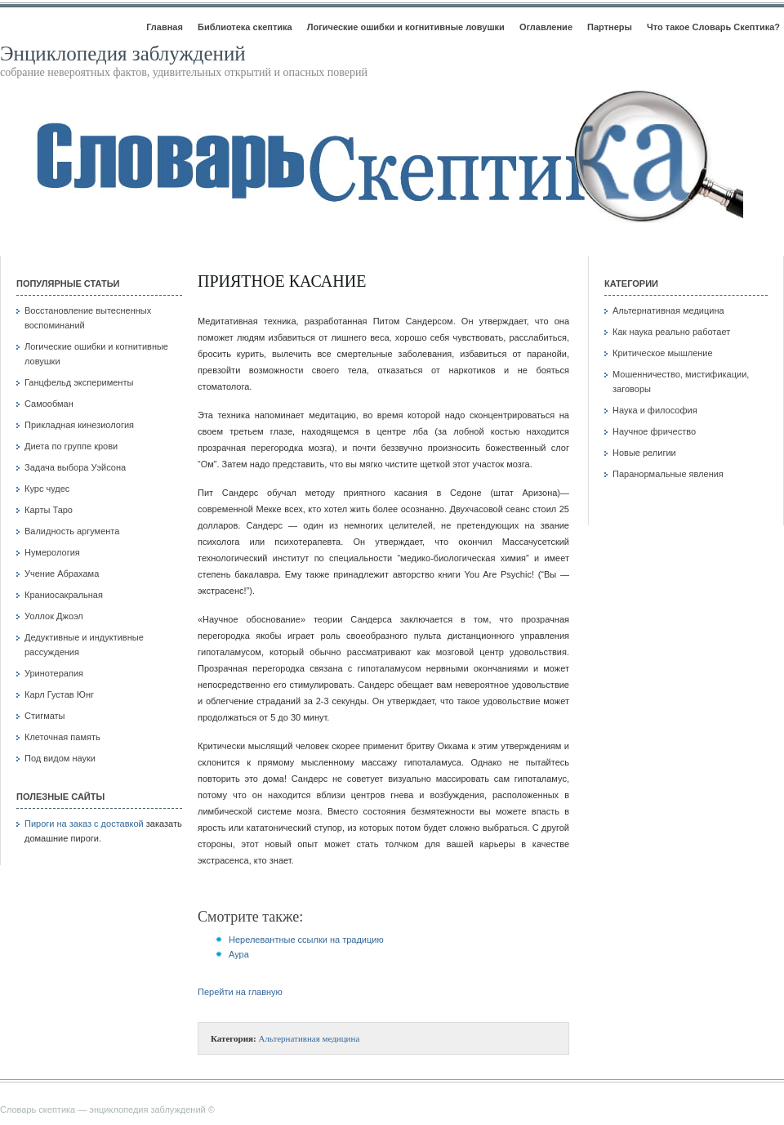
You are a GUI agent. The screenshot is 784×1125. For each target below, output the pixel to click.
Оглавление (545, 27)
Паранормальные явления (668, 474)
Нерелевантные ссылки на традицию (306, 939)
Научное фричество (654, 431)
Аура (239, 954)
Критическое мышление (662, 353)
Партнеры (609, 27)
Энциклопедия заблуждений (123, 53)
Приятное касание (282, 281)
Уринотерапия (53, 673)
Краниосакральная (63, 595)
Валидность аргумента (71, 531)
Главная (164, 27)
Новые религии (644, 453)
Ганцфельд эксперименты (78, 382)
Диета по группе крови (71, 446)
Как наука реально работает (671, 332)
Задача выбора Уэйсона (75, 467)
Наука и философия (654, 410)
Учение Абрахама (61, 573)
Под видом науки (60, 758)
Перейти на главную (240, 992)
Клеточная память (62, 737)
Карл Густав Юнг (59, 694)
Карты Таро (48, 510)
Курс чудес (46, 488)
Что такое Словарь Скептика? (713, 27)
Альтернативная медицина (308, 1038)
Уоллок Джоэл (53, 616)
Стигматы (44, 716)
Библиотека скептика (245, 27)
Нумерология (52, 552)
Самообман (49, 403)
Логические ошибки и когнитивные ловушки (406, 27)
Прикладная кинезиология (79, 425)
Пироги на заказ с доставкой (84, 823)
